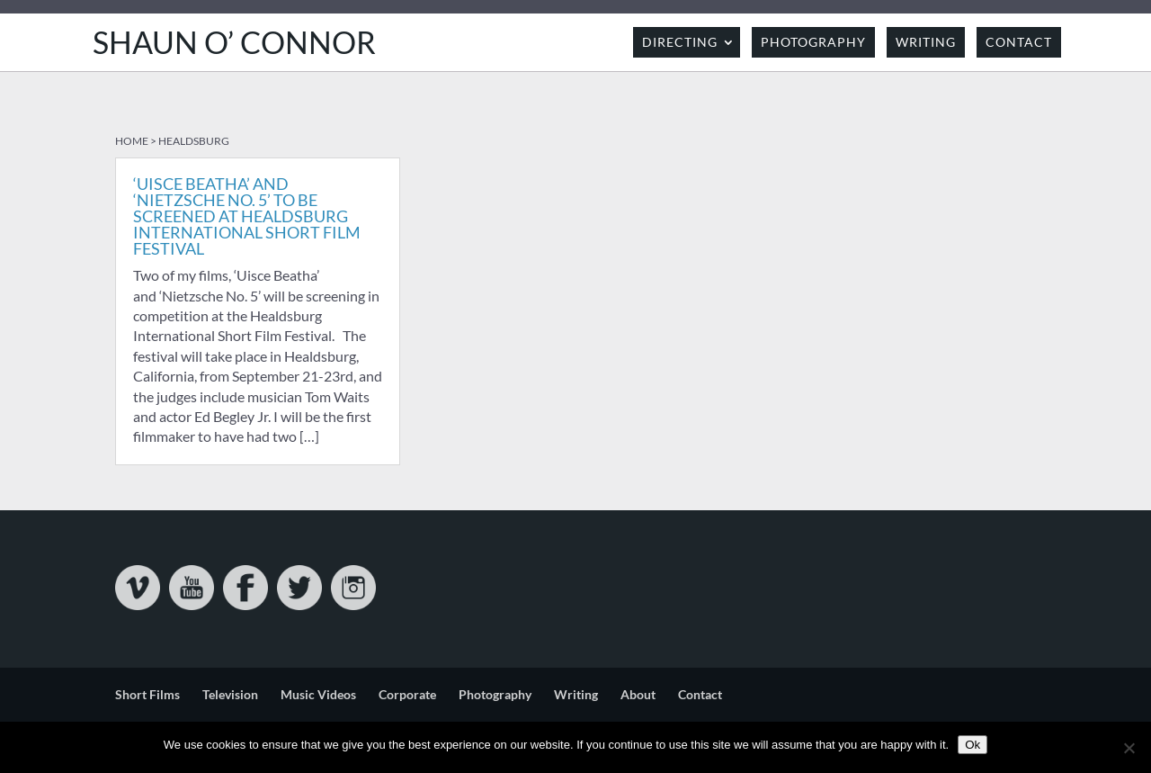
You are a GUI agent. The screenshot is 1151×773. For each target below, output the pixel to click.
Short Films (147, 694)
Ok (972, 744)
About (638, 694)
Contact (1019, 41)
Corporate (407, 694)
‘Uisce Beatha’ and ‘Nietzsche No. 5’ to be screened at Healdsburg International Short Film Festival (247, 216)
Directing (680, 41)
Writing (926, 41)
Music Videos (318, 694)
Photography (813, 41)
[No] (1129, 748)
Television (230, 694)
